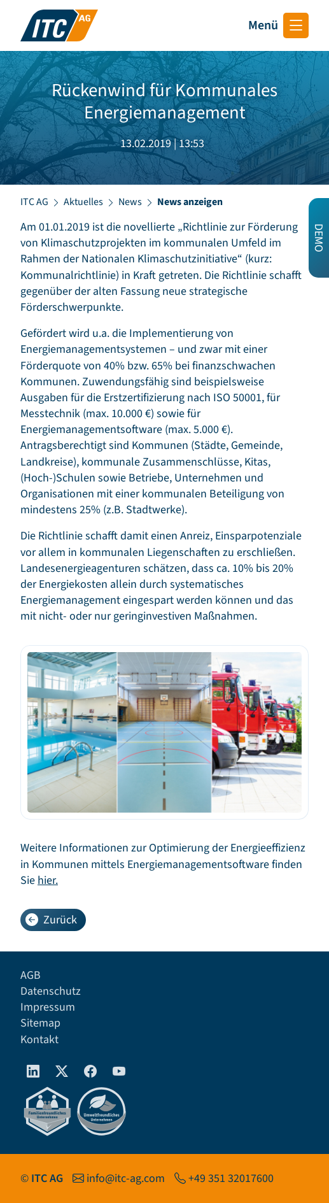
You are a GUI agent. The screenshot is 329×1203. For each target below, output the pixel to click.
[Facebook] (91, 1072)
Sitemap (40, 1023)
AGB (30, 975)
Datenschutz (50, 991)
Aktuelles (83, 202)
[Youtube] (119, 1072)
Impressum (47, 1007)
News (130, 202)
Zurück (51, 920)
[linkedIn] (33, 1072)
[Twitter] (62, 1072)
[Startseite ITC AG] (59, 25)
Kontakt (39, 1040)
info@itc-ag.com (126, 1178)
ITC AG (34, 202)
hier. (48, 880)
